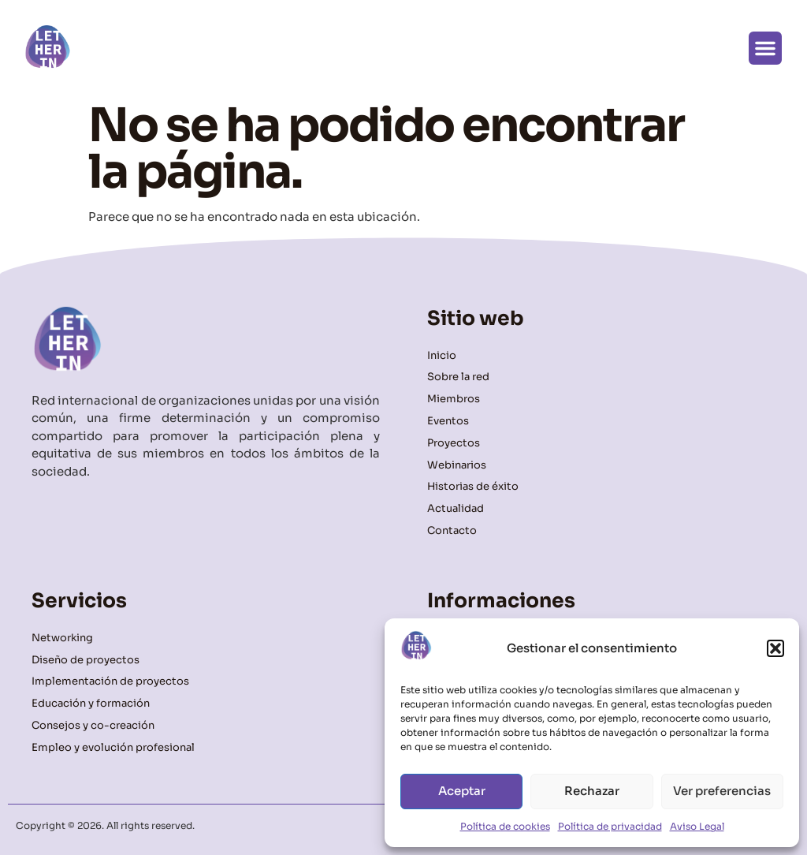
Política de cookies (505, 826)
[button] (775, 648)
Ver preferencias (722, 790)
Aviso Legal (697, 826)
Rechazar (591, 790)
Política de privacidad (610, 826)
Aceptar (461, 790)
